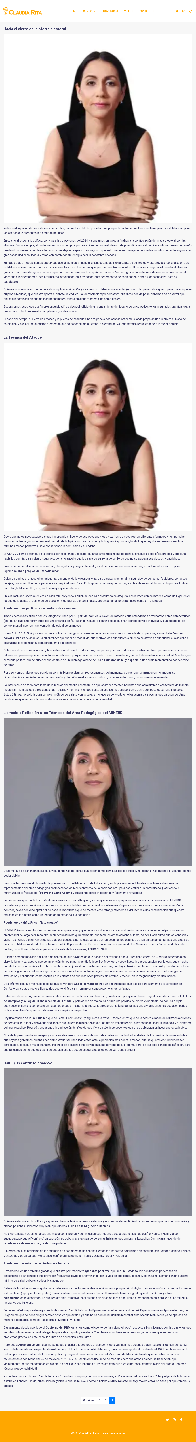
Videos (128, 11)
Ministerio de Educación (91, 883)
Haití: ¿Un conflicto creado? (39, 922)
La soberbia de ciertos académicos (44, 1263)
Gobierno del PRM (58, 1327)
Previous (88, 1400)
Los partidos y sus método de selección (48, 608)
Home (73, 11)
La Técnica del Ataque (23, 337)
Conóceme (90, 11)
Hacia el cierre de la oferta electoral (35, 29)
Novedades (110, 11)
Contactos (146, 11)
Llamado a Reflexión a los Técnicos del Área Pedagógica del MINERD (63, 712)
